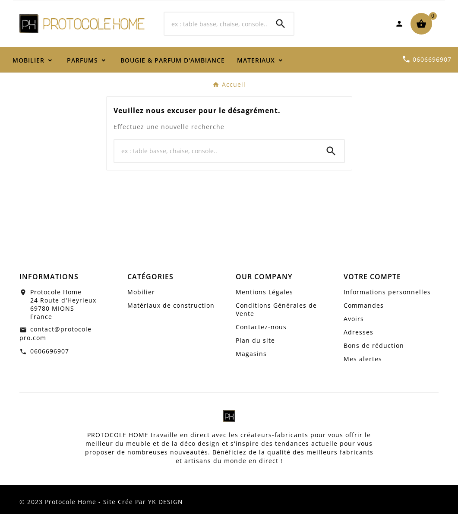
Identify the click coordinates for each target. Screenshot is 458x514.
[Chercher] (216, 24)
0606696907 (49, 351)
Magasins (251, 354)
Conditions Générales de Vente (276, 309)
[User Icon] (399, 23)
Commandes (364, 305)
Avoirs (354, 319)
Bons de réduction (374, 345)
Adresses (358, 332)
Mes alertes (363, 359)
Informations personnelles (387, 292)
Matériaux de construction (171, 305)
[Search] (281, 24)
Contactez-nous (261, 327)
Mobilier (141, 292)
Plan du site (255, 340)
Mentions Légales (264, 292)
